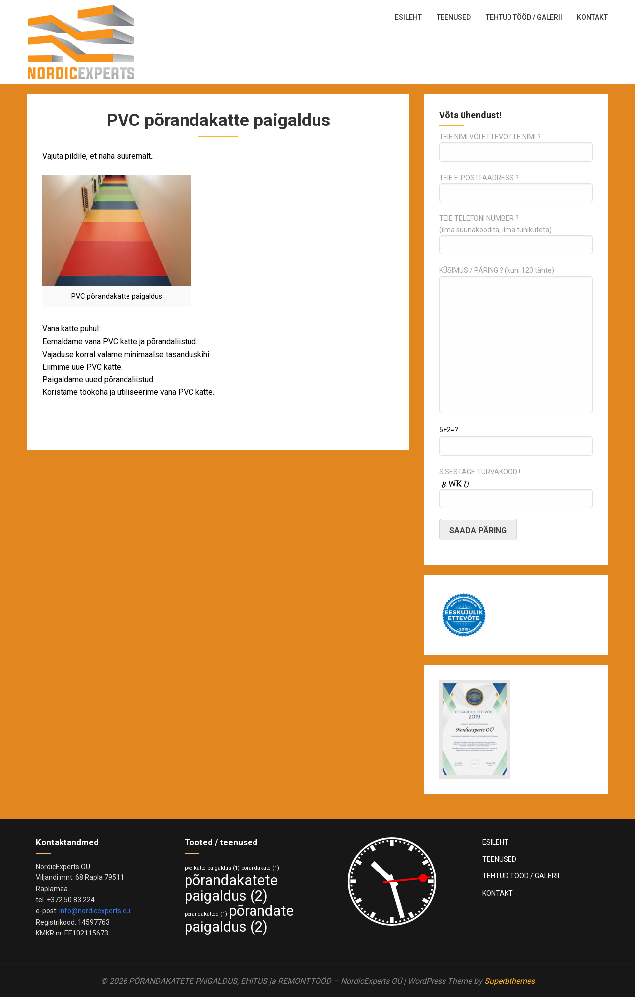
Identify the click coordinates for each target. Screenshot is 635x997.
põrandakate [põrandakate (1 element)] (260, 868)
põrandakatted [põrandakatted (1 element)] (206, 914)
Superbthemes (509, 981)
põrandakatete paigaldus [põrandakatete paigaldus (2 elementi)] (231, 888)
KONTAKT (592, 17)
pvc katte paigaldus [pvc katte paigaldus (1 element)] (212, 868)
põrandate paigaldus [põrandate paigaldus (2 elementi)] (239, 918)
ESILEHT (408, 17)
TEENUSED (454, 17)
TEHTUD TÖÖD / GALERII (524, 17)
